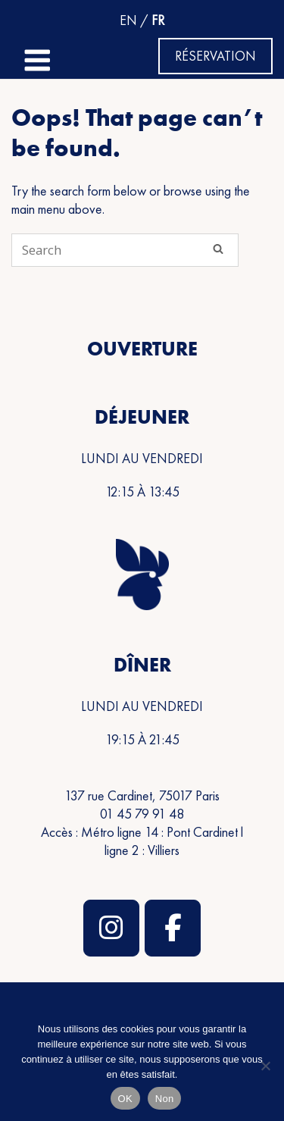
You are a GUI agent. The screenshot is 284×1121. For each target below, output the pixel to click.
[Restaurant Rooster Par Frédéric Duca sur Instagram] (111, 928)
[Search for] (125, 250)
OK (125, 1098)
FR (157, 20)
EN (128, 20)
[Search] (218, 248)
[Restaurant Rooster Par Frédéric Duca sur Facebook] (173, 928)
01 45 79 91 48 (142, 813)
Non (164, 1098)
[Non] (265, 1065)
